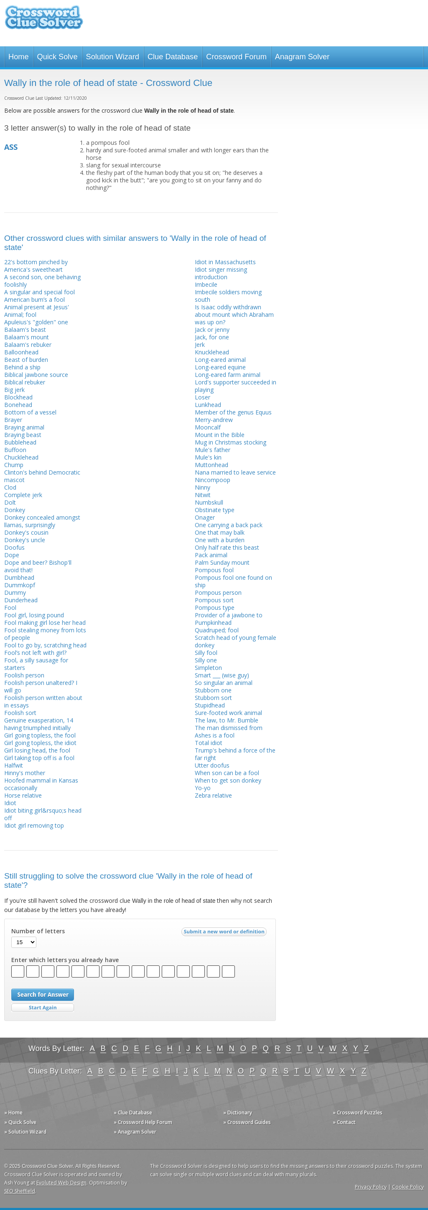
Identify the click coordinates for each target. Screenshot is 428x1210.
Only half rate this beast (227, 547)
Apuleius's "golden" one (36, 322)
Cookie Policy (408, 1186)
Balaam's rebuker (27, 345)
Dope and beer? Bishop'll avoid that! (37, 566)
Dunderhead (21, 600)
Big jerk (14, 390)
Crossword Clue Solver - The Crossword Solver (44, 21)
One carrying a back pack (228, 525)
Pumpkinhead (213, 622)
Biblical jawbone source (36, 375)
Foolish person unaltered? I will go (40, 686)
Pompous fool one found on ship (233, 581)
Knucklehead (212, 352)
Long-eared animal (220, 360)
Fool (10, 607)
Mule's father (212, 450)
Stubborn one (213, 690)
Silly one (206, 660)
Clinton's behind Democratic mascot (42, 476)
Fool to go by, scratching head (45, 645)
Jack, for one (212, 337)
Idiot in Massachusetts (225, 262)
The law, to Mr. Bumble (226, 720)
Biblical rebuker (24, 382)
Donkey (14, 510)
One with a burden (220, 540)
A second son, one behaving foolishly (42, 280)
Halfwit (13, 765)
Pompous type (214, 607)
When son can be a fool (227, 773)
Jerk (200, 345)
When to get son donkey (228, 780)
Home (18, 57)
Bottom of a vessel (30, 412)
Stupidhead (210, 705)
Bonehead (18, 405)
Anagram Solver (302, 57)
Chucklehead (21, 457)
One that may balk (220, 532)
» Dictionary (237, 1112)
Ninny (202, 487)
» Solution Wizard (25, 1131)
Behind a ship (22, 367)
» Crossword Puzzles (357, 1112)
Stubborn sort (213, 698)
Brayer (13, 420)
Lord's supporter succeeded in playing (235, 386)
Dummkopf (19, 585)
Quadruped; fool (217, 630)
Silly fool (206, 653)
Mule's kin (208, 457)
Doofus (14, 547)
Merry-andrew (214, 420)
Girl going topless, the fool (40, 735)
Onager (205, 517)
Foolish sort (20, 713)
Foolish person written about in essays (43, 701)
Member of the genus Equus (233, 412)
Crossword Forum (236, 57)
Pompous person (218, 592)
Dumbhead (19, 577)
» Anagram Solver (135, 1131)
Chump (13, 465)
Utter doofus (212, 765)
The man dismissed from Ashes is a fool (228, 731)
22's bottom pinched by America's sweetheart (36, 265)
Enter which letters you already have (65, 960)
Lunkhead (208, 405)
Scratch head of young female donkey (235, 641)
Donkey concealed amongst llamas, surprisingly (42, 521)
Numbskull (209, 502)
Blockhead (18, 397)
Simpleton (208, 668)
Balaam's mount (26, 337)
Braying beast (22, 435)
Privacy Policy (371, 1186)
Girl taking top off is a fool (39, 758)
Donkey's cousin (26, 532)
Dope (11, 555)
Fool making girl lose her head (45, 622)
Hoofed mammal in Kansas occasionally (41, 784)
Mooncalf (208, 427)
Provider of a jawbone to (228, 615)
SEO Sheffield (19, 1191)
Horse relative (23, 795)
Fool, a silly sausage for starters (36, 664)
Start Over (42, 1007)
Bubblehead (20, 442)
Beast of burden (26, 360)
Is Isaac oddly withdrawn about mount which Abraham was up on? (234, 314)
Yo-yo (203, 788)
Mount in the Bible (220, 435)
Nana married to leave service (235, 472)
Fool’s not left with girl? (35, 653)
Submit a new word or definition (225, 933)
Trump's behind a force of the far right (235, 754)
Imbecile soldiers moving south (228, 295)
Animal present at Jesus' (36, 307)
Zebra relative (213, 795)
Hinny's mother (24, 773)
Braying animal (24, 427)
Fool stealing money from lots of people (45, 634)
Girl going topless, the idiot (40, 743)
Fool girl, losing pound (34, 615)
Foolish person (24, 675)
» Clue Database (133, 1112)
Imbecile (206, 284)
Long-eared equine (220, 367)
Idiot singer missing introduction (221, 273)
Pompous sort (214, 600)
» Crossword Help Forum (143, 1122)
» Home (13, 1112)
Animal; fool (20, 314)
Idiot (10, 803)
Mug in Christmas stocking (230, 442)
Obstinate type (214, 510)
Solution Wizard (112, 57)
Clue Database (173, 57)
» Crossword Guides (247, 1122)
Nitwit (203, 495)
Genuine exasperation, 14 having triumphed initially (38, 724)
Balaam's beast (25, 329)
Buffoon (15, 450)
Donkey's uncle (24, 540)
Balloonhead (21, 352)
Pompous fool (214, 570)
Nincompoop (212, 480)
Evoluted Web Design (61, 1182)
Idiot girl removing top (34, 825)
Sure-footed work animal (228, 713)
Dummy (15, 592)
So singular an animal (223, 683)
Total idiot (208, 743)
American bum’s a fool (34, 299)
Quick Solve (57, 57)
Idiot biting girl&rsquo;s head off (43, 814)
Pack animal (211, 555)
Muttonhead (211, 465)
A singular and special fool (39, 292)
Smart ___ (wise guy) (222, 675)
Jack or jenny (212, 329)
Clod (10, 487)
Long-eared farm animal (227, 375)
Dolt (10, 502)
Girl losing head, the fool (37, 750)
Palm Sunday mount (222, 562)
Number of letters (38, 931)
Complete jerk (23, 495)
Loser (202, 397)
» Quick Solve (20, 1122)
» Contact (344, 1122)
